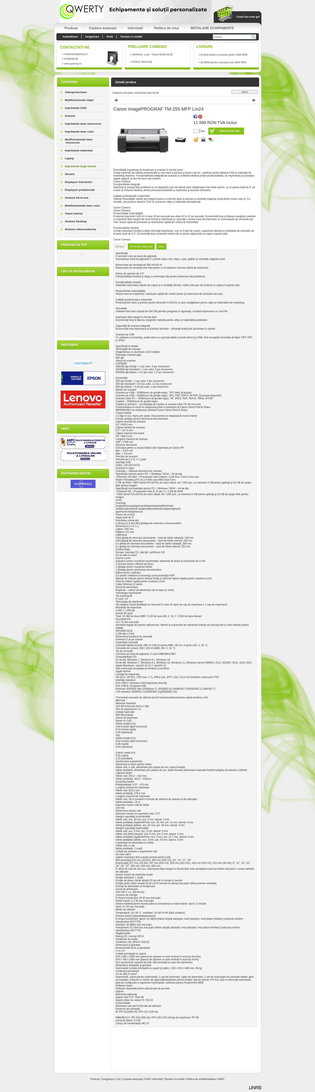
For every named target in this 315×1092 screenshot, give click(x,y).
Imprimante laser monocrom (83, 123)
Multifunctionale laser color (82, 205)
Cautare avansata (132, 1079)
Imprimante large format (80, 166)
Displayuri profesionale (80, 189)
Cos (118, 1079)
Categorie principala (122, 92)
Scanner (70, 115)
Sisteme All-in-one (76, 197)
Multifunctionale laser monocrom (79, 141)
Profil (147, 1079)
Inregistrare (108, 1079)
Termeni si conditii (174, 1079)
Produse (95, 1079)
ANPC (221, 1079)
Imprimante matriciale (79, 150)
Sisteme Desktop (76, 221)
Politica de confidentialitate (201, 1079)
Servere (70, 174)
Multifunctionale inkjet (79, 100)
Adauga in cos (229, 131)
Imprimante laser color (79, 131)
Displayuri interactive (78, 182)
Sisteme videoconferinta (80, 229)
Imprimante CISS (76, 108)
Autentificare (70, 36)
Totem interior (74, 213)
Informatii (157, 1079)
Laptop (69, 158)
